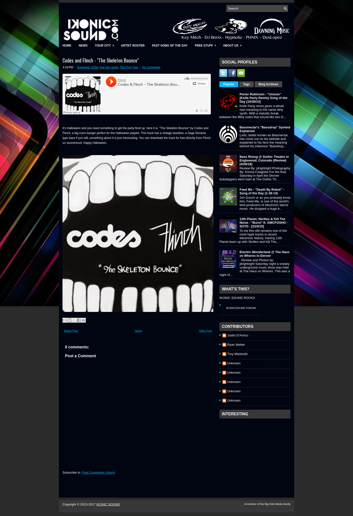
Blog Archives (268, 84)
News (83, 45)
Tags (246, 84)
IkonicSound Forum (241, 308)
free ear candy (109, 67)
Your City (106, 44)
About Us (234, 44)
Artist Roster (133, 45)
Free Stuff (207, 44)
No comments (151, 67)
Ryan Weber (236, 344)
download (83, 67)
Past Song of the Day (170, 45)
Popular (228, 84)
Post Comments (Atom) (98, 472)
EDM (94, 67)
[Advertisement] (256, 451)
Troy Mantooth (237, 354)
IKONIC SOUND (108, 504)
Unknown (233, 363)
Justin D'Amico (237, 335)
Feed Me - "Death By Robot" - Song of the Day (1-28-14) (262, 191)
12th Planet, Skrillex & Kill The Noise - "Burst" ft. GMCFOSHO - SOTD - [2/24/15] (264, 222)
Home (67, 45)
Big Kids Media (274, 504)
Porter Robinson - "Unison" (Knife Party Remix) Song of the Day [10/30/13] (263, 97)
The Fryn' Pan (129, 67)
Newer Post (71, 330)
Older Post (205, 330)
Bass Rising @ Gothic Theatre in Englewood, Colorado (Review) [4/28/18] (264, 160)
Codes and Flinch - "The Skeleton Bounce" (101, 60)
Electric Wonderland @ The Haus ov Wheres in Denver (265, 254)
